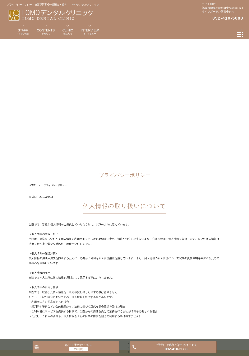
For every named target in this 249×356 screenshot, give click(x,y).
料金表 (157, 298)
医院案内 (75, 298)
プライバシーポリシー (217, 298)
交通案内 (173, 298)
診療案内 (93, 298)
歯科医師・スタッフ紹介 (48, 298)
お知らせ (191, 298)
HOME (32, 59)
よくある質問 (137, 298)
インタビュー (114, 298)
